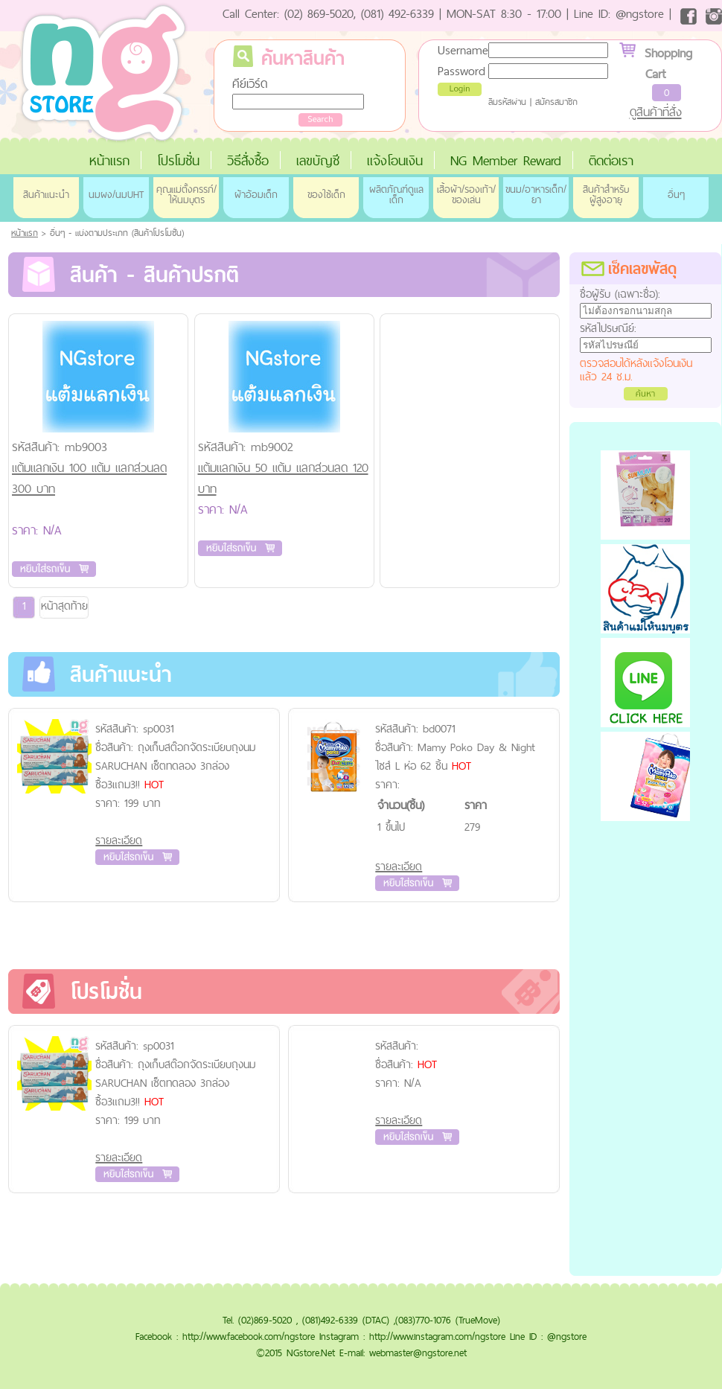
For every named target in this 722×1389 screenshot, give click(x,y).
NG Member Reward (505, 160)
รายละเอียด (118, 840)
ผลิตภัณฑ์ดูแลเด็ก (396, 194)
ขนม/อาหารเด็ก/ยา (535, 194)
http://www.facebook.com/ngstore (248, 1336)
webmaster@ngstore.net (418, 1352)
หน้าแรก (109, 160)
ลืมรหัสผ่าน (507, 102)
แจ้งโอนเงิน (395, 160)
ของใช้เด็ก (326, 194)
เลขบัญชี (317, 160)
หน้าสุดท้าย (64, 605)
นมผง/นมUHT (116, 194)
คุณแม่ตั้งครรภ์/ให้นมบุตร (186, 194)
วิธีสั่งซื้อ (248, 160)
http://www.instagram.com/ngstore (437, 1336)
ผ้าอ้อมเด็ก (256, 194)
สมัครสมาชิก (556, 102)
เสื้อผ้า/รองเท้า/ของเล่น (466, 194)
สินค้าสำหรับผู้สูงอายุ (606, 194)
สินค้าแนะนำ (46, 194)
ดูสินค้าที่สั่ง (656, 111)
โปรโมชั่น (178, 160)
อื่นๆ (676, 194)
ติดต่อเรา (611, 160)
